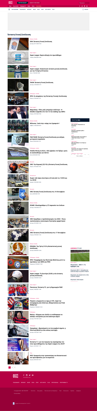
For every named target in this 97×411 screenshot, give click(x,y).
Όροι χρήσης (39, 390)
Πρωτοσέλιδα (15, 6)
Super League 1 (33, 52)
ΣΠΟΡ (42, 9)
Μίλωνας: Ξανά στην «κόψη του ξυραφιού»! (44, 123)
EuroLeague (73, 129)
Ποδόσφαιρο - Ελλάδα (34, 93)
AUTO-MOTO (48, 9)
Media (29, 6)
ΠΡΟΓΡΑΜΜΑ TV (64, 382)
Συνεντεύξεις (38, 6)
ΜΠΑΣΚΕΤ (29, 9)
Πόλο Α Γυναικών (74, 123)
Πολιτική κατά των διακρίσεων (51, 390)
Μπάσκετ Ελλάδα (33, 39)
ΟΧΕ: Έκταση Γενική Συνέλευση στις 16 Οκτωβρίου (47, 192)
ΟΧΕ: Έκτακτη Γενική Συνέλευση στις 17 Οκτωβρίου (47, 233)
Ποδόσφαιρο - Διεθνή (34, 148)
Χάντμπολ (32, 161)
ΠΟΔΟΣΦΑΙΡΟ (23, 9)
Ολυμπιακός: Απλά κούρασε (77, 279)
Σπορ (31, 353)
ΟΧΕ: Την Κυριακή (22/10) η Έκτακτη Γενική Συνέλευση (48, 164)
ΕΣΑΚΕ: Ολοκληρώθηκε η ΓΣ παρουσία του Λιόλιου (47, 205)
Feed (60, 390)
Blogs (10, 6)
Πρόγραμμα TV (23, 6)
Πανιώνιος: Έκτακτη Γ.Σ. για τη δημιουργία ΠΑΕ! (46, 287)
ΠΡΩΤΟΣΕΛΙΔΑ (54, 382)
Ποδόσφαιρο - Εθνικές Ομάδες (77, 153)
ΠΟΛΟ (38, 9)
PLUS (53, 9)
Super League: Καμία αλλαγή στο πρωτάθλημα (45, 55)
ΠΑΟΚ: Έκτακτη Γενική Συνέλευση (41, 82)
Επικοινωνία (65, 390)
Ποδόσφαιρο (32, 312)
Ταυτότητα (33, 390)
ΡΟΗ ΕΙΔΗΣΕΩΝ (15, 9)
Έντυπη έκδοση (17, 393)
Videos (33, 6)
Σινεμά (72, 135)
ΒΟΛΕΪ (34, 9)
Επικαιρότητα (33, 175)
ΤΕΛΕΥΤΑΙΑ (76, 120)
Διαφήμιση (78, 390)
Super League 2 (33, 284)
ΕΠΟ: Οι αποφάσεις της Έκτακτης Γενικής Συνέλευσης (48, 96)
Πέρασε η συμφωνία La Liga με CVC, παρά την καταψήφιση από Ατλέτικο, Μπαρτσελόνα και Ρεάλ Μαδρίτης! (47, 303)
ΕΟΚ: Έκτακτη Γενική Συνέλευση (41, 41)
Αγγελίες (72, 390)
